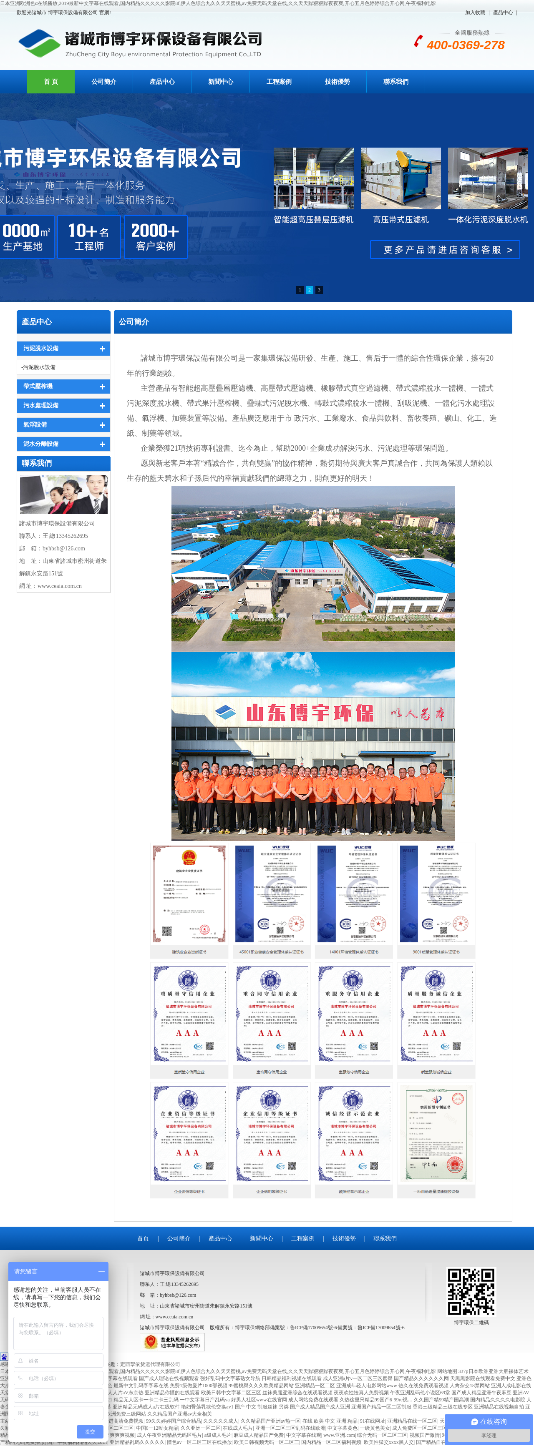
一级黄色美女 (375, 1428)
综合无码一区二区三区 (382, 1435)
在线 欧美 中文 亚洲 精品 (330, 1421)
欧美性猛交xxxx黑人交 (389, 1442)
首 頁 (51, 81)
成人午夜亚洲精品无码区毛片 (169, 1435)
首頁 (143, 1238)
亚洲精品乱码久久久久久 (137, 1442)
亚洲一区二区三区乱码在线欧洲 (290, 1428)
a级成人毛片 (218, 1435)
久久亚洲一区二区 (201, 1428)
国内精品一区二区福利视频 (331, 1442)
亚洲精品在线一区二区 (412, 1421)
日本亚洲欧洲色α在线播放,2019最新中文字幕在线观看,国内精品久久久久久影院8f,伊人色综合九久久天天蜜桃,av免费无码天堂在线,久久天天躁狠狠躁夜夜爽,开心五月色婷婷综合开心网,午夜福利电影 (218, 3)
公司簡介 (103, 81)
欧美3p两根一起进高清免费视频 (108, 1421)
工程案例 (279, 81)
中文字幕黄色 (342, 1428)
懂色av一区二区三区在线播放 (199, 1442)
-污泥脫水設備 (38, 367)
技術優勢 (337, 81)
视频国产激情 (425, 1435)
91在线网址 (372, 1421)
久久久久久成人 (220, 1421)
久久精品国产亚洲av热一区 (270, 1421)
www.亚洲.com (339, 1435)
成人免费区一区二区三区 (419, 1428)
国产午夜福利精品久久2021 (77, 1442)
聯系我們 (395, 81)
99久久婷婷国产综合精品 (173, 1421)
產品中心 (503, 12)
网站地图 (447, 1371)
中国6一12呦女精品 (157, 1428)
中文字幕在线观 (303, 1435)
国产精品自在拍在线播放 (443, 1442)
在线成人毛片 (238, 1428)
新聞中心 (220, 81)
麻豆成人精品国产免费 (259, 1435)
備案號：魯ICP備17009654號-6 (371, 1328)
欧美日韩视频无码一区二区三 (266, 1442)
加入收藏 (475, 12)
